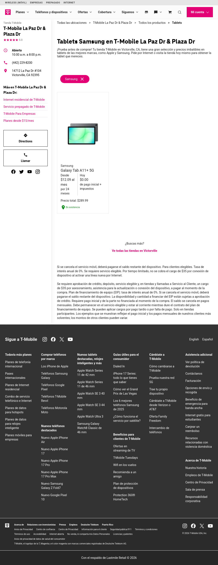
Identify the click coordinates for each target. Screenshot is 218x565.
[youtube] (29, 171)
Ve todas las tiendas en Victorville (134, 250)
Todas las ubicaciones (72, 22)
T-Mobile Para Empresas (19, 113)
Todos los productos (151, 22)
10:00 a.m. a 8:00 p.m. (26, 52)
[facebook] (13, 171)
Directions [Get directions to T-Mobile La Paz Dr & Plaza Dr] (25, 138)
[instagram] (37, 171)
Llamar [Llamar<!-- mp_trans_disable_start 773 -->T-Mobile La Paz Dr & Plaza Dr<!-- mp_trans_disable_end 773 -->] (25, 158)
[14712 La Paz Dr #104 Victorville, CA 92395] (25, 73)
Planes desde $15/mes (18, 120)
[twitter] (21, 171)
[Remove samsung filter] (75, 79)
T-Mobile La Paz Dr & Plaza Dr (112, 22)
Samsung (71, 79)
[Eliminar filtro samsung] (82, 78)
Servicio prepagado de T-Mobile (24, 106)
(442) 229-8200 (17, 63)
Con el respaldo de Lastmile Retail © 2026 (109, 557)
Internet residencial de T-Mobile (24, 99)
